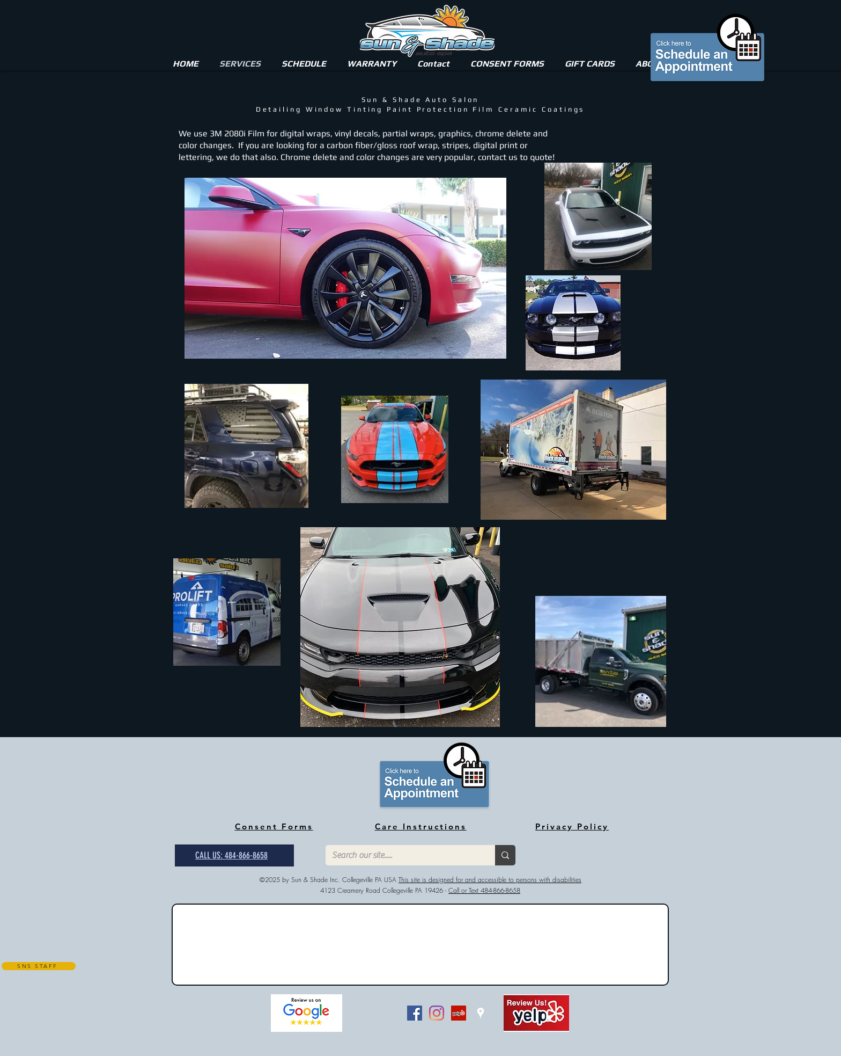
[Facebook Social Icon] (414, 1013)
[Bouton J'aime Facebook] (378, 1013)
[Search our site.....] (402, 855)
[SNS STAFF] (39, 966)
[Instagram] (436, 1013)
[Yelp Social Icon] (458, 1013)
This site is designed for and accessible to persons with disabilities (490, 879)
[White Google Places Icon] (480, 1013)
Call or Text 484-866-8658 (484, 890)
